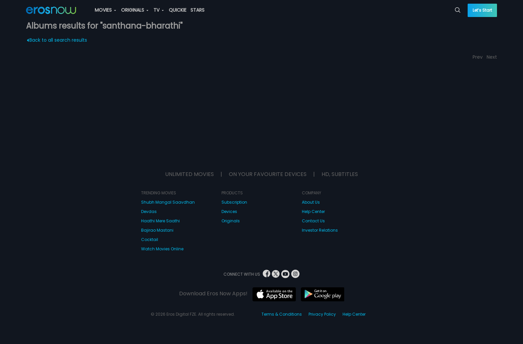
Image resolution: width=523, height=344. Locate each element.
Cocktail (149, 239)
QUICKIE (177, 10)
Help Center (313, 211)
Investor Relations (320, 230)
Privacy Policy (322, 314)
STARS (197, 10)
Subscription (234, 202)
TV (158, 10)
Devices (229, 211)
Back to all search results (57, 40)
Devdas (149, 211)
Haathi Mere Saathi (160, 221)
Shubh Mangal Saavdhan (168, 202)
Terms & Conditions (282, 314)
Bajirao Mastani (157, 230)
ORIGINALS (134, 10)
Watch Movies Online (162, 249)
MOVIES (105, 10)
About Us (311, 202)
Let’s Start (482, 10)
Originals (230, 221)
